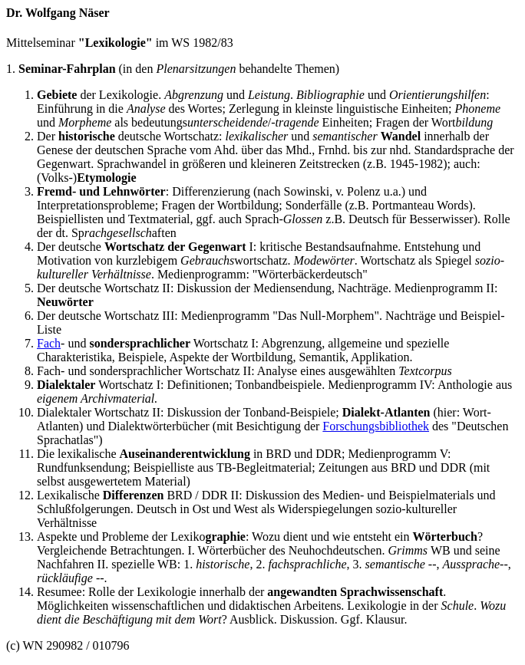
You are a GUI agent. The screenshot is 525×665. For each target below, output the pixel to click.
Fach (49, 343)
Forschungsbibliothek (375, 426)
